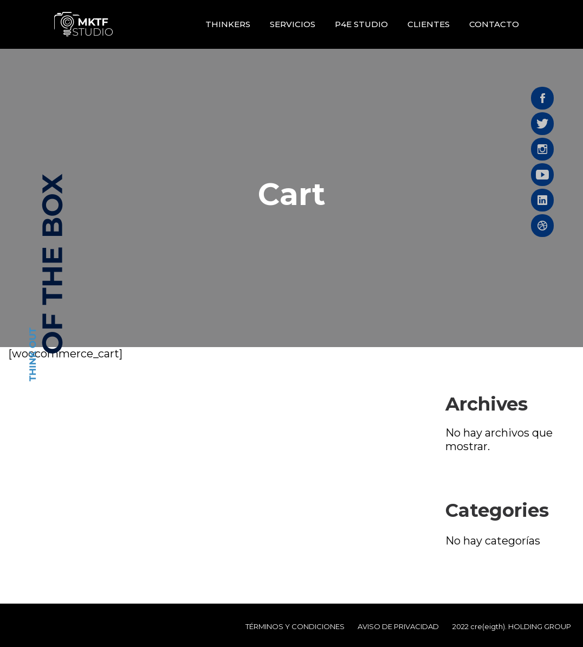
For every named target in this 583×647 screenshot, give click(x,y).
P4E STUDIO (361, 24)
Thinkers (227, 24)
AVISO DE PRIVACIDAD (398, 626)
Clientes (428, 24)
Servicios (292, 24)
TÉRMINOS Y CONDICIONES (295, 626)
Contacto (494, 24)
